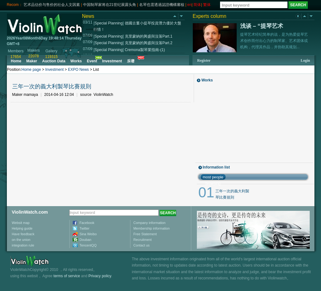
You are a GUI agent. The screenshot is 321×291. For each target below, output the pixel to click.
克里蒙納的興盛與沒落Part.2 (148, 43)
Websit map (21, 223)
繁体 (207, 5)
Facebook (87, 223)
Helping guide (22, 228)
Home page (31, 69)
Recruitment (143, 240)
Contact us (142, 245)
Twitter (85, 228)
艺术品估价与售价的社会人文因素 (52, 5)
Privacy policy (99, 276)
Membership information (152, 228)
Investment (54, 69)
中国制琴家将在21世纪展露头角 (109, 5)
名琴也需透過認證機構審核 (161, 5)
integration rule (23, 245)
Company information (150, 223)
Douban (86, 240)
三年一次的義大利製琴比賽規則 (51, 86)
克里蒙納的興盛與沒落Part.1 (148, 36)
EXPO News (78, 69)
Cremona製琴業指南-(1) (145, 50)
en (189, 5)
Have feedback (23, 234)
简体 (197, 5)
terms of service (67, 276)
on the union (21, 240)
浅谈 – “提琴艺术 (261, 26)
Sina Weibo (88, 234)
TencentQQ (88, 245)
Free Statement (145, 234)
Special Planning (109, 23)
